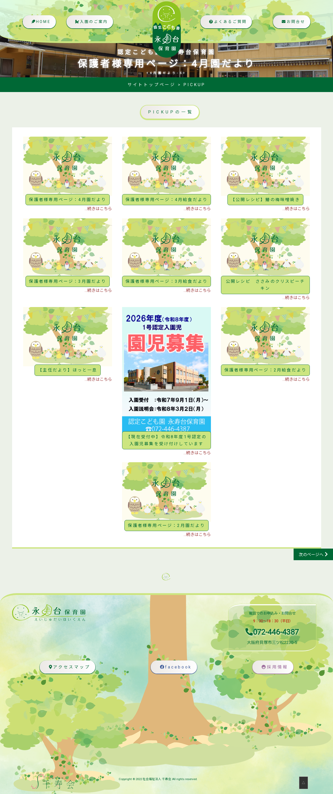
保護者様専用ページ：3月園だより (67, 281)
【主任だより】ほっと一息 (67, 370)
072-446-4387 (272, 632)
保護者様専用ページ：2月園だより (166, 525)
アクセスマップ (68, 667)
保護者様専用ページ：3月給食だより (166, 281)
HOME (40, 22)
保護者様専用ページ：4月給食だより (166, 199)
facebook (175, 667)
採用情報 (274, 667)
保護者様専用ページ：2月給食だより (265, 370)
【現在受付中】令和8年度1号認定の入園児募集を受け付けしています (166, 440)
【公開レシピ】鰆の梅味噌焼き (265, 199)
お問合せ (292, 22)
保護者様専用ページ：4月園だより (67, 199)
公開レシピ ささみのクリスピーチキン (265, 285)
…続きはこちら (98, 208)
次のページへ (311, 554)
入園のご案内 (90, 22)
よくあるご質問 (227, 22)
